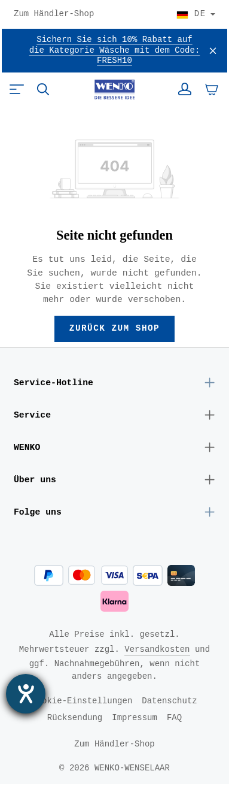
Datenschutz (169, 702)
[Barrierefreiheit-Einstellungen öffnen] (25, 694)
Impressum (134, 719)
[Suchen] (43, 89)
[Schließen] (212, 50)
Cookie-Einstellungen (82, 702)
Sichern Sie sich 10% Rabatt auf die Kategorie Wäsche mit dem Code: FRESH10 (114, 50)
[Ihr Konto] (185, 89)
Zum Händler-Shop (54, 14)
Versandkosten (157, 651)
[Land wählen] (195, 14)
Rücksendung (74, 719)
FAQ (174, 719)
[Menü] (17, 89)
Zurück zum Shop (114, 329)
